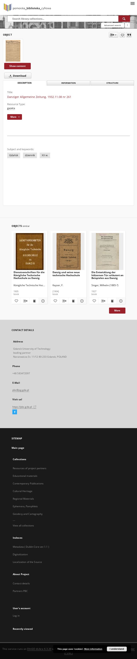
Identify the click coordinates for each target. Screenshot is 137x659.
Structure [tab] (112, 83)
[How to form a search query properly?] (127, 25)
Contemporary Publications (28, 483)
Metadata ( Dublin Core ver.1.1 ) (31, 546)
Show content (17, 66)
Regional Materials (23, 498)
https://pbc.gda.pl (24, 406)
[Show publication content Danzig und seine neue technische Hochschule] (73, 301)
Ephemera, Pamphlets (25, 506)
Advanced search (112, 25)
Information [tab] (68, 83)
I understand (117, 649)
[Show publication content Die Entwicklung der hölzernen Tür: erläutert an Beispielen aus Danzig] (112, 301)
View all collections (23, 525)
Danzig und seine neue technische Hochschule (66, 274)
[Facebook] (14, 412)
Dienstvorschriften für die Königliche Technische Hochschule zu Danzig (29, 275)
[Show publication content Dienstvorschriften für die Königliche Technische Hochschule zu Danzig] (34, 301)
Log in (16, 615)
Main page (18, 448)
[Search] (124, 18)
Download (16, 75)
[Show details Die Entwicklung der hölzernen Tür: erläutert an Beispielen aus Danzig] (120, 301)
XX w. (45, 155)
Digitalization (20, 554)
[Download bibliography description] (25, 301)
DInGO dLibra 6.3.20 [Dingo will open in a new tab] (39, 649)
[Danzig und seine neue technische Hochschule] (68, 251)
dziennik (30, 155)
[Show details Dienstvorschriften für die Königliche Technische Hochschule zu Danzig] (42, 301)
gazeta (11, 108)
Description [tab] (25, 83)
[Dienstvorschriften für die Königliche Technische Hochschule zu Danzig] (29, 251)
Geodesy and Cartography (28, 514)
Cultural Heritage (22, 491)
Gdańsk (13, 155)
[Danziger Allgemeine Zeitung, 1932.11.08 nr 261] (13, 51)
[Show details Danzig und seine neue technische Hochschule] (81, 301)
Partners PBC (20, 591)
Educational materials (25, 476)
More (117, 310)
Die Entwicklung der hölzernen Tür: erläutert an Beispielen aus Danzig (107, 275)
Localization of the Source (27, 562)
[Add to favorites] (122, 34)
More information (93, 649)
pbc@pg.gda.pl (20, 390)
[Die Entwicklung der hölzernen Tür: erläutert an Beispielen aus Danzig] (107, 251)
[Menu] (132, 3)
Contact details (21, 583)
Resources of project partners (29, 468)
